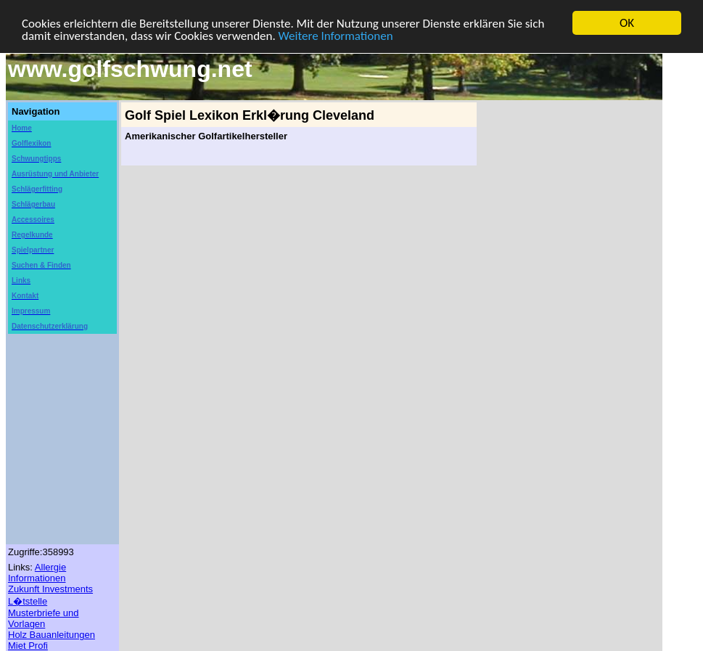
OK (627, 22)
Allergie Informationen (37, 573)
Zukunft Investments (50, 589)
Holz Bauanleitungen (51, 634)
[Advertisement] (563, 320)
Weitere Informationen (336, 35)
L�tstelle (27, 601)
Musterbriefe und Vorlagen (43, 618)
